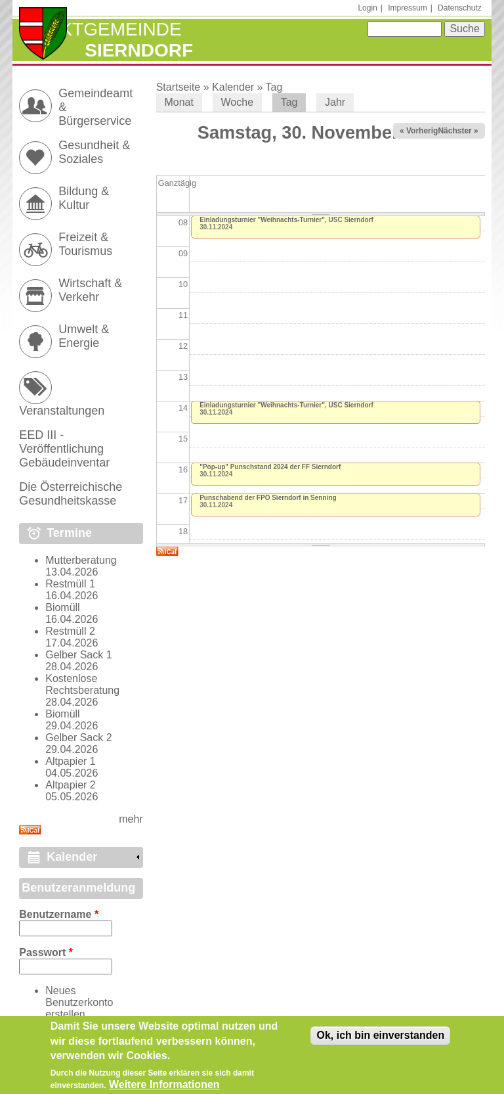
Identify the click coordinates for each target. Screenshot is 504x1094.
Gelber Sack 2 (78, 737)
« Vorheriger (423, 130)
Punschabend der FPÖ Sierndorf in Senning (268, 497)
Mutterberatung (81, 560)
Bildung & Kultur (83, 198)
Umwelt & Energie (83, 336)
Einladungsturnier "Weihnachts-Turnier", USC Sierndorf (286, 219)
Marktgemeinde (100, 29)
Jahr (335, 102)
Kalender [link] (72, 856)
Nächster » (458, 130)
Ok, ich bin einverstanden (380, 1040)
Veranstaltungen (61, 410)
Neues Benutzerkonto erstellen (79, 1002)
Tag (274, 87)
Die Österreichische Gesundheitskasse (70, 493)
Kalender (233, 87)
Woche (237, 102)
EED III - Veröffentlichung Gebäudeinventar (64, 448)
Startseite (178, 87)
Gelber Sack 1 (78, 654)
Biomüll (62, 607)
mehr (130, 819)
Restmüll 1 (70, 583)
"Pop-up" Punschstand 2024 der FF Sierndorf (270, 466)
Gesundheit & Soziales (94, 152)
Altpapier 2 (70, 784)
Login (367, 7)
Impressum (407, 7)
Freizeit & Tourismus (85, 244)
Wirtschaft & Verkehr (90, 290)
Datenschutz (460, 7)
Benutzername (58, 914)
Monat (178, 102)
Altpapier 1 (70, 761)
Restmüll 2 (70, 631)
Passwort (46, 952)
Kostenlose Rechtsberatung (82, 684)
